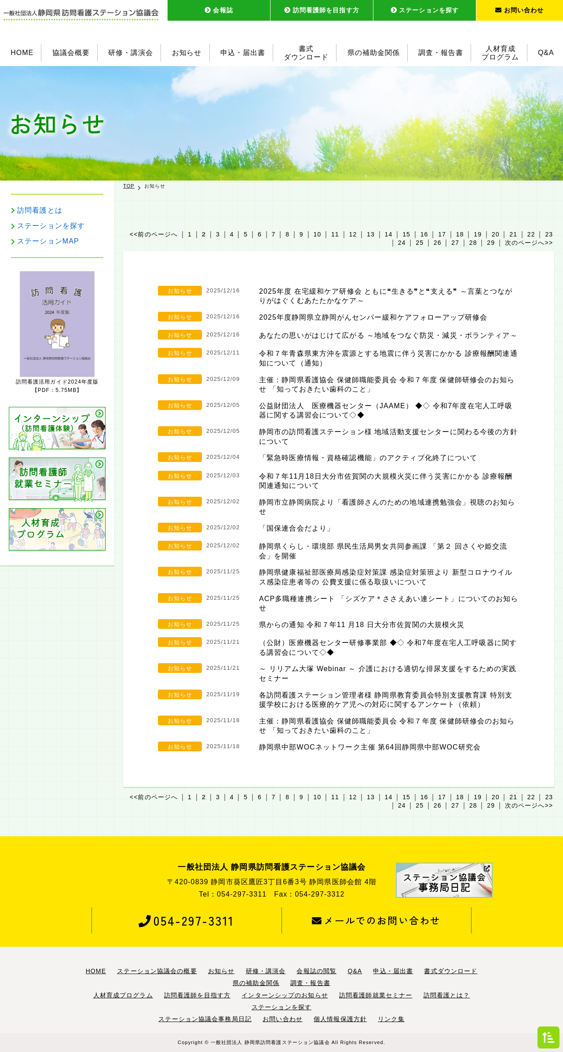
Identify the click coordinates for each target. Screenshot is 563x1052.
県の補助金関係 (373, 52)
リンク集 (391, 1018)
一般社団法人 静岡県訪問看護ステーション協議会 (270, 1042)
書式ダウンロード (306, 53)
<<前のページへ (154, 234)
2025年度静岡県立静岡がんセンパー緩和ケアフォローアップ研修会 (373, 317)
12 (353, 234)
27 (455, 242)
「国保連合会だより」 (296, 528)
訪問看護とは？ (447, 995)
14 (389, 234)
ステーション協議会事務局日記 (205, 1018)
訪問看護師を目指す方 (321, 10)
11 (335, 234)
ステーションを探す (425, 10)
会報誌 (219, 10)
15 (406, 234)
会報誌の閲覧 (316, 970)
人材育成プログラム (500, 53)
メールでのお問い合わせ (376, 920)
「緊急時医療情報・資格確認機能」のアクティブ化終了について (368, 457)
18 (460, 234)
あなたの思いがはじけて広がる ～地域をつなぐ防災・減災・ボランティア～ (388, 335)
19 (478, 234)
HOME (22, 52)
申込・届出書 (242, 52)
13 (371, 234)
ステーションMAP (48, 241)
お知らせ (187, 52)
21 (513, 234)
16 (424, 234)
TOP (129, 185)
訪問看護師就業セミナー (375, 995)
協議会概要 (71, 52)
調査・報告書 (440, 52)
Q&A (546, 52)
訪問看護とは (39, 210)
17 (442, 234)
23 (549, 234)
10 (317, 234)
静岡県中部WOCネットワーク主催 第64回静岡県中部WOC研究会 (370, 747)
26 (438, 242)
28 (473, 242)
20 (496, 234)
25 (420, 242)
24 (402, 242)
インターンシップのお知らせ (284, 995)
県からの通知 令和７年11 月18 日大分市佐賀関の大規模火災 (362, 624)
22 (531, 234)
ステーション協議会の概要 (157, 970)
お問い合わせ (519, 10)
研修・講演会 (130, 52)
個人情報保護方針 (340, 1018)
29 (491, 242)
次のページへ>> (529, 242)
